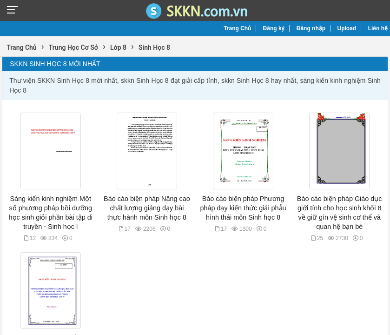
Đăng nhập (311, 28)
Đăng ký (274, 28)
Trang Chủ (237, 28)
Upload (347, 28)
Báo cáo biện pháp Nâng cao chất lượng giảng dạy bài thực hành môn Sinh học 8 (147, 208)
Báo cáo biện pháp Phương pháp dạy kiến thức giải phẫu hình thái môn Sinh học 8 (243, 208)
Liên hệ (378, 28)
